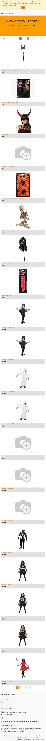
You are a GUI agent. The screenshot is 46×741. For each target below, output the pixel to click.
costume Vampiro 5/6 (7, 359)
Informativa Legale (33, 737)
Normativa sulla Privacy (22, 737)
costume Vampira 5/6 (7, 520)
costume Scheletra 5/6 (8, 649)
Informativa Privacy (6, 700)
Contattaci (3, 711)
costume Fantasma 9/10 (8, 391)
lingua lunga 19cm (6, 295)
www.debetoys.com (7, 13)
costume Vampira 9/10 (8, 456)
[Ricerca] (20, 38)
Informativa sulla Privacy (31, 1)
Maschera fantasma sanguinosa (10, 102)
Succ (42, 38)
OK (23, 7)
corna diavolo (5, 134)
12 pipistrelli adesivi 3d (8, 166)
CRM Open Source (39, 739)
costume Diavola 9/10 (7, 681)
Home (2, 697)
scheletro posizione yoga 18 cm (10, 231)
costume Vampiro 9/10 (8, 327)
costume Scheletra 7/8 (8, 617)
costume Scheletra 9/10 (8, 584)
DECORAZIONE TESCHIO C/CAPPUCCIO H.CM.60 (14, 263)
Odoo (25, 739)
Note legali (4, 706)
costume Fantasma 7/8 (8, 424)
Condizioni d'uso (12, 737)
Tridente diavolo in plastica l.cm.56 (11, 70)
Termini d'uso (4, 703)
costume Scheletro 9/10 (8, 552)
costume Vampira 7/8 (7, 488)
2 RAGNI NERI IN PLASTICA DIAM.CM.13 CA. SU (14, 198)
